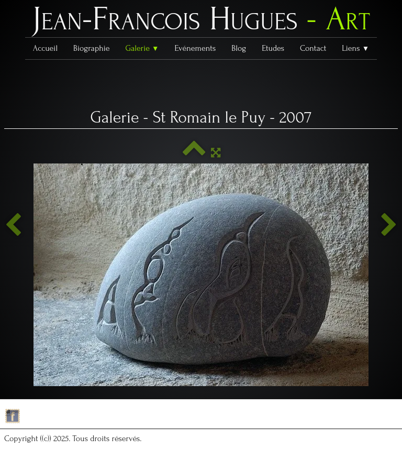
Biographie (91, 48)
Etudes (273, 48)
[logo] (201, 21)
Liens (355, 48)
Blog (238, 48)
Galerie (142, 48)
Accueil (45, 48)
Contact (313, 48)
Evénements (195, 48)
